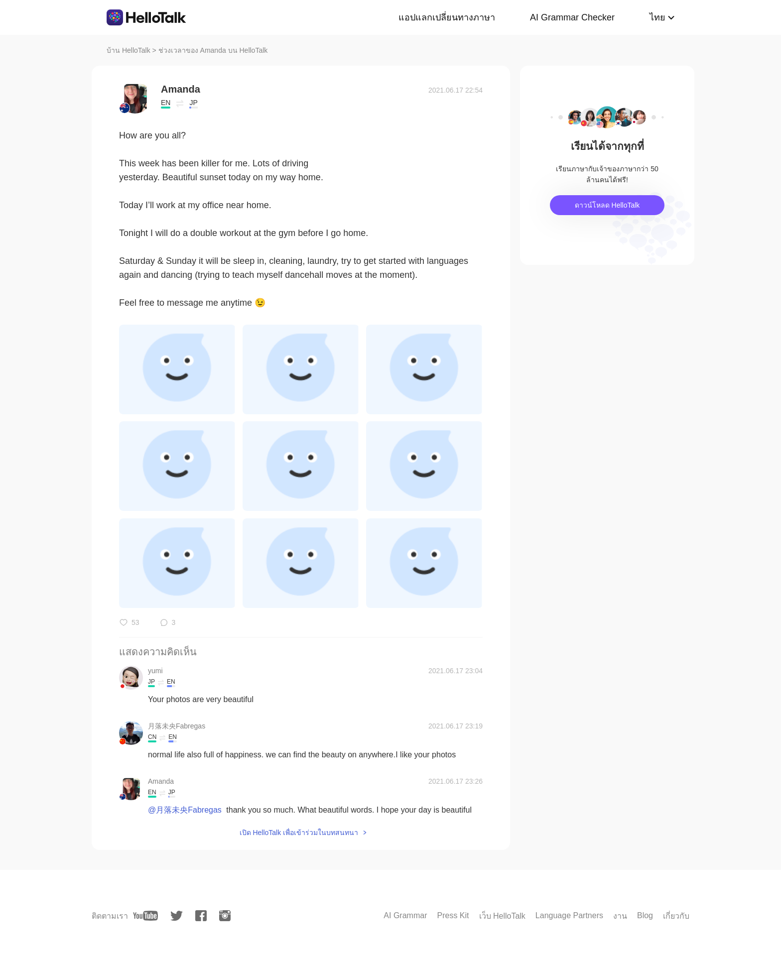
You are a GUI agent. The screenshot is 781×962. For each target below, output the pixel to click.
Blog (645, 915)
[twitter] (176, 916)
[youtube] (145, 916)
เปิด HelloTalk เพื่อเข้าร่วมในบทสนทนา (299, 833)
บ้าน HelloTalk (128, 50)
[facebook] (201, 915)
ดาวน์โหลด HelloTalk (607, 205)
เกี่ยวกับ (676, 916)
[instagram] (225, 915)
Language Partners (569, 915)
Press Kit (453, 915)
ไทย (657, 17)
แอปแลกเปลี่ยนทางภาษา (446, 17)
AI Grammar (405, 915)
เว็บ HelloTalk (502, 916)
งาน (620, 916)
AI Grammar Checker (572, 17)
